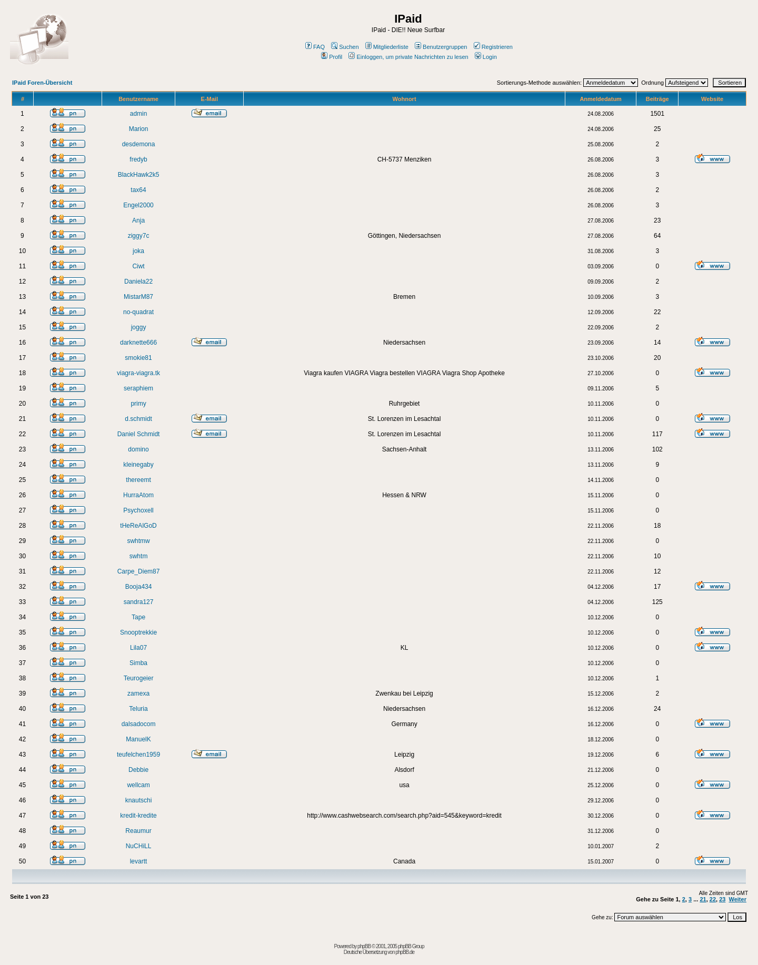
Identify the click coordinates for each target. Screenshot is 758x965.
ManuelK (138, 739)
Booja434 (138, 586)
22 (713, 899)
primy (138, 403)
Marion (138, 129)
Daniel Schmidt (138, 434)
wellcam (138, 785)
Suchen (344, 47)
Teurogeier (139, 678)
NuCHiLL (139, 846)
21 (703, 899)
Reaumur (138, 831)
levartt (138, 861)
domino (138, 449)
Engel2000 (138, 205)
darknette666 (138, 342)
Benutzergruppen (441, 47)
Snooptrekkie (138, 632)
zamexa (138, 693)
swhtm (138, 556)
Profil (331, 57)
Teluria (138, 708)
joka (138, 251)
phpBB (364, 946)
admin (138, 113)
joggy (138, 327)
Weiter (737, 899)
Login (486, 57)
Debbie (138, 769)
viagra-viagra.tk (138, 373)
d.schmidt (138, 419)
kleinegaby (138, 464)
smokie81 (138, 357)
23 (722, 899)
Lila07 (138, 647)
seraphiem (138, 388)
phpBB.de (404, 952)
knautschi (138, 800)
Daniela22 (138, 281)
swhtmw (138, 541)
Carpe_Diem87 (138, 571)
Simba (138, 663)
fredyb (138, 159)
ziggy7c (138, 235)
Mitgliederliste (386, 47)
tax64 (138, 190)
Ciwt (138, 266)
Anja (138, 220)
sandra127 (139, 602)
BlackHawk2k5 (138, 174)
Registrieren (493, 47)
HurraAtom (138, 495)
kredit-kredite (138, 815)
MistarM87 (138, 296)
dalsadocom (139, 724)
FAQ (315, 47)
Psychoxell (138, 510)
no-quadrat (138, 312)
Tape (138, 617)
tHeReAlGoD (138, 525)
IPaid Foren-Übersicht (42, 82)
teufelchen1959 (138, 754)
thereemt (138, 480)
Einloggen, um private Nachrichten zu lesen (408, 57)
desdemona (138, 144)
